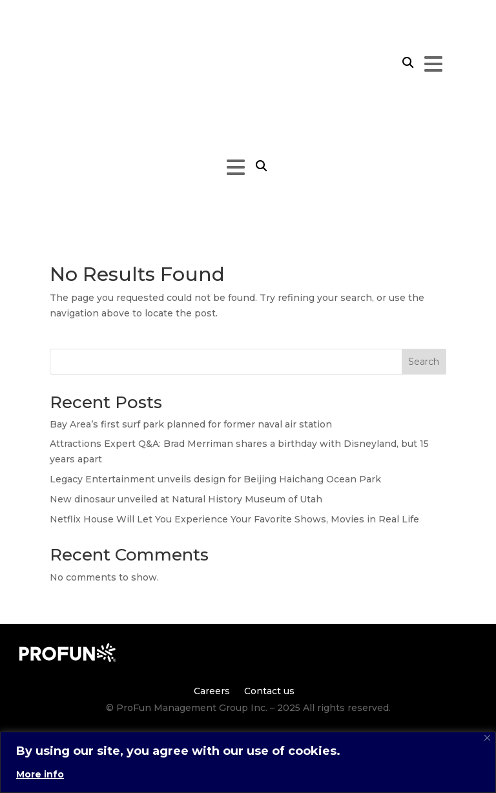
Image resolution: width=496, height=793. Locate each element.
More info (40, 774)
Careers (212, 690)
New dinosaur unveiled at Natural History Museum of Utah (186, 499)
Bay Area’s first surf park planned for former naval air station (191, 424)
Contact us (269, 690)
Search (423, 361)
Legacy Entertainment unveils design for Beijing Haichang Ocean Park (215, 479)
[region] (248, 762)
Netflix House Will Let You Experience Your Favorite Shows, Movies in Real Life (234, 519)
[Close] (487, 738)
